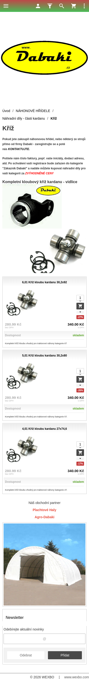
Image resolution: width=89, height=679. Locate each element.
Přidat (65, 655)
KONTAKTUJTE (18, 149)
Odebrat (26, 655)
